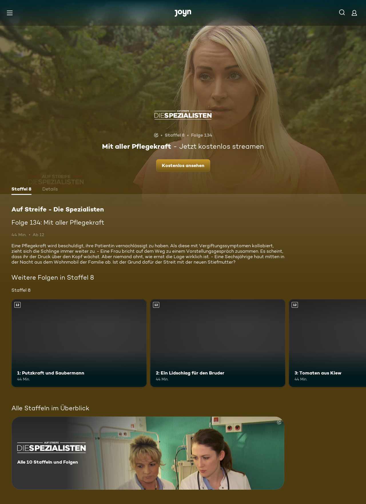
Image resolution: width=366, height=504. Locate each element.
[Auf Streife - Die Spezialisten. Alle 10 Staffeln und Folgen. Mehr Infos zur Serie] (147, 453)
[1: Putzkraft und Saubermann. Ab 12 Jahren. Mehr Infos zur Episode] (79, 343)
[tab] (21, 190)
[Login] (354, 13)
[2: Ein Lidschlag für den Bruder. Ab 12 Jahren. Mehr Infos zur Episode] (217, 343)
